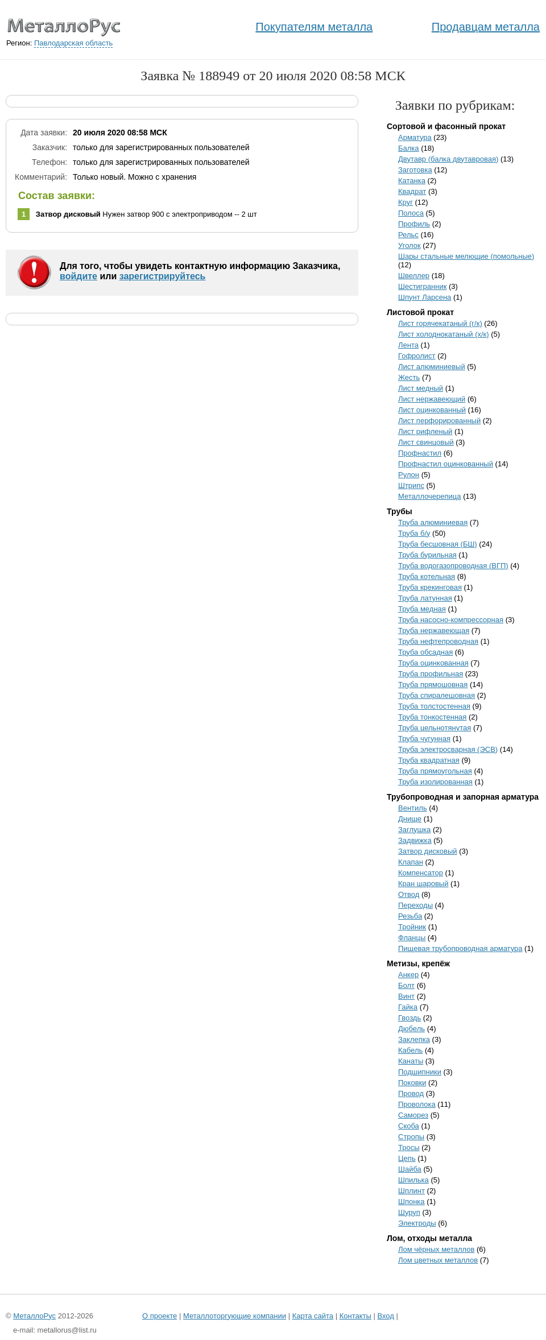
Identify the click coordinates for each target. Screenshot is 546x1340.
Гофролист (417, 355)
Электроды (417, 1223)
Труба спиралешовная (436, 695)
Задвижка (415, 840)
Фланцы (411, 937)
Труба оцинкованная (433, 663)
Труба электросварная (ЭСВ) (448, 749)
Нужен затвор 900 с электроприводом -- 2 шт (146, 214)
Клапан (410, 862)
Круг (405, 202)
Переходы (415, 905)
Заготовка (415, 170)
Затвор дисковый (427, 851)
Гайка (407, 1007)
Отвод (408, 894)
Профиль (414, 224)
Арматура (415, 137)
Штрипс (411, 485)
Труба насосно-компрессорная (450, 619)
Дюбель (411, 1028)
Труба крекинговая (430, 587)
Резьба (410, 916)
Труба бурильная (427, 555)
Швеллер (413, 275)
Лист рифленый (425, 431)
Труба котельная (426, 576)
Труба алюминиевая (433, 522)
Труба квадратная (429, 760)
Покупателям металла (314, 26)
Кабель (410, 1050)
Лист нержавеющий (431, 399)
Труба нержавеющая (433, 630)
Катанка (411, 180)
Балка (408, 148)
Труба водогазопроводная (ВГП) (453, 565)
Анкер (408, 974)
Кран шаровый (423, 883)
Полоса (411, 213)
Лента (408, 345)
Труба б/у (414, 533)
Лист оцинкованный (432, 410)
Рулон (408, 474)
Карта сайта (312, 1316)
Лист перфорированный (439, 420)
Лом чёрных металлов (436, 1249)
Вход (385, 1316)
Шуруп (409, 1212)
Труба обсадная (425, 652)
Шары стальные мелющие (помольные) (466, 256)
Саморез (413, 1115)
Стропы (411, 1136)
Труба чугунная (424, 738)
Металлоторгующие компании (234, 1316)
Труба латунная (425, 598)
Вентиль (412, 808)
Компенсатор (420, 872)
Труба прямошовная (433, 684)
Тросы (409, 1147)
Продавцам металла (486, 26)
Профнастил (419, 453)
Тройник (412, 927)
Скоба (408, 1126)
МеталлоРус (34, 1316)
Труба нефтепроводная (438, 641)
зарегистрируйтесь (162, 276)
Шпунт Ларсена (424, 297)
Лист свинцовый (426, 442)
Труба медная (422, 609)
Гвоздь (409, 1018)
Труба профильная (430, 673)
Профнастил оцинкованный (445, 464)
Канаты (410, 1061)
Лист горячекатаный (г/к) (440, 323)
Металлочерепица (429, 496)
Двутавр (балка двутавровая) (448, 159)
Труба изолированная (435, 781)
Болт (406, 985)
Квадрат (412, 191)
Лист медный (420, 388)
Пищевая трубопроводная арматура (460, 948)
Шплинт (411, 1190)
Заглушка (414, 829)
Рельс (408, 234)
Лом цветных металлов (438, 1260)
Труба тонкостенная (432, 717)
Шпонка (411, 1201)
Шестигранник (422, 286)
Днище (409, 818)
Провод (411, 1093)
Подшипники (419, 1072)
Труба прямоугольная (435, 771)
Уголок (409, 245)
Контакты (355, 1316)
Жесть (409, 377)
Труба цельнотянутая (434, 727)
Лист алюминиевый (431, 366)
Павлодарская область (73, 43)
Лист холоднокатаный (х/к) (443, 334)
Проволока (417, 1104)
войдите (78, 276)
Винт (406, 996)
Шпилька (413, 1180)
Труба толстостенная (434, 706)
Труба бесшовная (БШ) (437, 544)
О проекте (159, 1316)
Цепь (407, 1158)
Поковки (412, 1082)
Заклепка (414, 1039)
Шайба (409, 1169)
